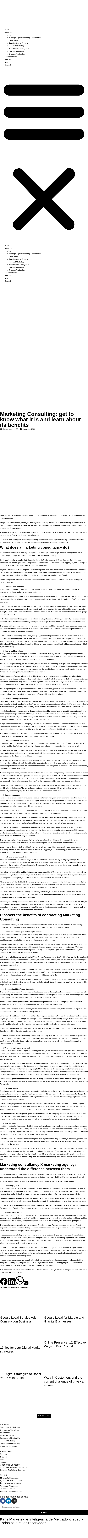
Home (7, 29)
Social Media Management (19, 48)
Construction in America (18, 43)
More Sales (13, 40)
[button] (44, 155)
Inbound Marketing (16, 46)
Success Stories (11, 56)
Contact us (29, 1270)
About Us (8, 32)
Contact (8, 65)
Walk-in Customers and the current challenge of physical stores (64, 1381)
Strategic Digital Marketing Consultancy (25, 37)
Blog (6, 62)
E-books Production (17, 54)
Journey (8, 59)
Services (8, 35)
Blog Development (16, 51)
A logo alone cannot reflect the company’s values (19, 723)
